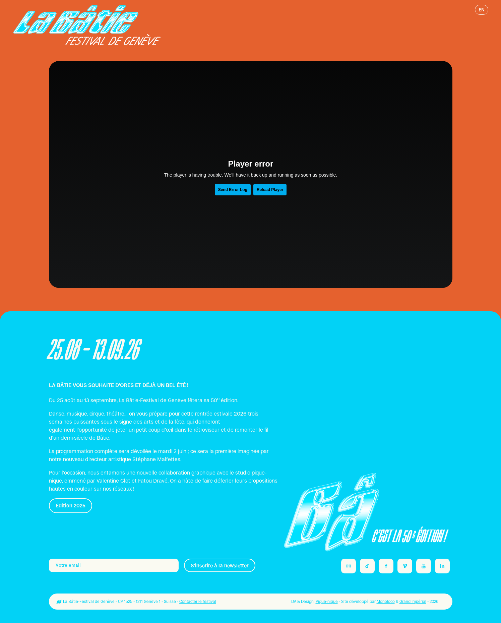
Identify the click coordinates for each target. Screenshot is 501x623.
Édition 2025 (70, 505)
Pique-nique (327, 601)
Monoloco (386, 601)
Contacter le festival (197, 601)
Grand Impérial (412, 601)
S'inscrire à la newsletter (220, 565)
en (482, 9)
